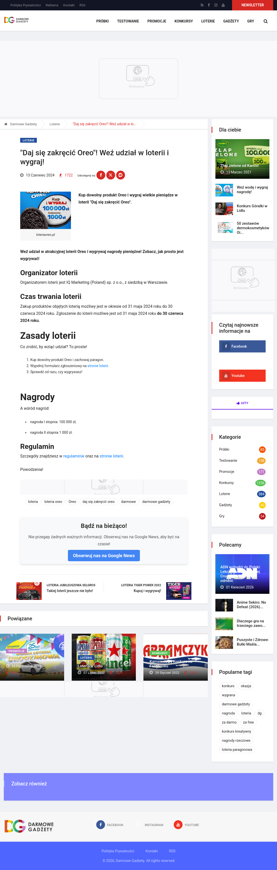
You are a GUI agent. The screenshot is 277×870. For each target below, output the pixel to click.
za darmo (229, 722)
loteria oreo (53, 502)
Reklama (52, 5)
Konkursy (184, 21)
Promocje (157, 21)
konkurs (228, 686)
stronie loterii (97, 366)
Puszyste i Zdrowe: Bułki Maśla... (253, 642)
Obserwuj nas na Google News (104, 555)
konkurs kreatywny (236, 731)
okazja (246, 686)
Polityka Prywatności (25, 5)
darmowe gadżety (156, 502)
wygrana (228, 695)
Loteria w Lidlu (90, 666)
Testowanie (130, 21)
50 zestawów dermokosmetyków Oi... (253, 228)
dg (260, 713)
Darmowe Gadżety (20, 124)
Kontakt (69, 5)
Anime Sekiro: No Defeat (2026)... (251, 604)
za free (248, 722)
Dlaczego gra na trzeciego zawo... (251, 623)
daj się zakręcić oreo (99, 502)
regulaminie (73, 456)
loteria (33, 502)
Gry (250, 21)
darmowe (128, 502)
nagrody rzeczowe (236, 740)
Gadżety (231, 21)
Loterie (208, 21)
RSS (82, 5)
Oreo (72, 502)
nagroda (228, 713)
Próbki (104, 21)
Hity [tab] (242, 403)
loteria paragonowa (237, 750)
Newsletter (252, 5)
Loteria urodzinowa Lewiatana (31, 660)
